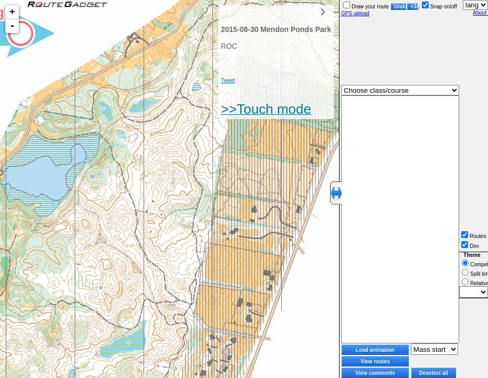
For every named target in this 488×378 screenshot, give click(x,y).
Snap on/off (439, 6)
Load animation (375, 350)
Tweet (228, 80)
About (480, 13)
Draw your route (366, 6)
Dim (470, 246)
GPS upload (355, 13)
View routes (375, 361)
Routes (473, 236)
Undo (400, 6)
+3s (414, 6)
